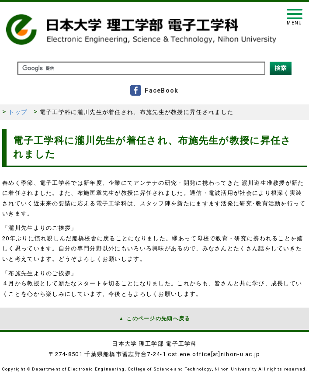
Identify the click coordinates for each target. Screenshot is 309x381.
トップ (17, 112)
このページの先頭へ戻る (158, 318)
